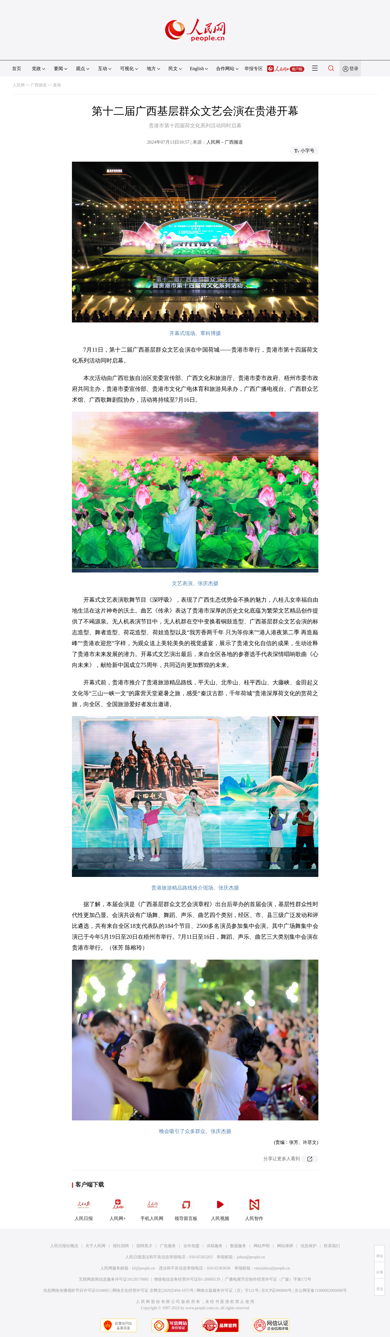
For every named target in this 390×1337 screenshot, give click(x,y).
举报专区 (253, 68)
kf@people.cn (143, 1268)
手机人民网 (151, 1208)
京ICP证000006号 (276, 1290)
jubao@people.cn (251, 1257)
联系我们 (332, 1246)
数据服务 (238, 1246)
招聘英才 (144, 1246)
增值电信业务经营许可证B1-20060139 (187, 1279)
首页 (16, 68)
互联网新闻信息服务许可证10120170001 (114, 1279)
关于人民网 (95, 1246)
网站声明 (262, 1246)
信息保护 (309, 1246)
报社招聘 (121, 1246)
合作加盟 (191, 1246)
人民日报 (84, 1208)
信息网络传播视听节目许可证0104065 (76, 1290)
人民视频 (220, 1208)
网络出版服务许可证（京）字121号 (228, 1290)
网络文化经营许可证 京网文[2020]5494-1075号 (153, 1290)
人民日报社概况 (64, 1246)
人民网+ (118, 1208)
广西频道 (39, 85)
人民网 (19, 85)
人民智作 (254, 1208)
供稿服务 (215, 1246)
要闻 (57, 85)
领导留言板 (186, 1208)
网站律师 (285, 1246)
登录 (353, 68)
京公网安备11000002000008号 (320, 1290)
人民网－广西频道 (224, 142)
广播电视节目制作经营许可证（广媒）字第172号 (268, 1279)
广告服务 (168, 1246)
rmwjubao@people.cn (272, 1268)
